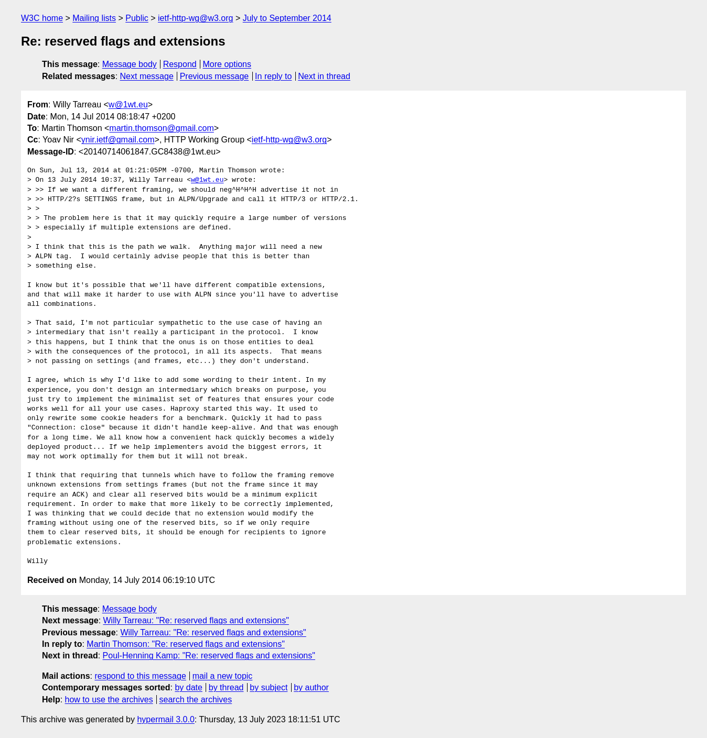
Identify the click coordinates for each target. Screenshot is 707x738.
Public (136, 18)
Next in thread (324, 76)
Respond (180, 64)
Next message (147, 76)
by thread (226, 687)
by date (188, 687)
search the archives (195, 699)
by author (311, 687)
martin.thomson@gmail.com (161, 128)
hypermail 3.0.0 (165, 719)
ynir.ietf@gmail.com (118, 139)
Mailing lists (94, 18)
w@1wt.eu (128, 104)
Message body (129, 64)
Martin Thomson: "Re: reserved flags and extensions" (185, 644)
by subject (268, 687)
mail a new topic (222, 675)
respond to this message (140, 675)
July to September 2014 (287, 18)
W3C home (42, 18)
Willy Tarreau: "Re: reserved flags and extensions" (196, 620)
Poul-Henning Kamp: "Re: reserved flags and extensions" (209, 655)
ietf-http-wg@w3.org (195, 18)
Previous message (214, 76)
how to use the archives (109, 699)
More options (227, 64)
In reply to (273, 76)
